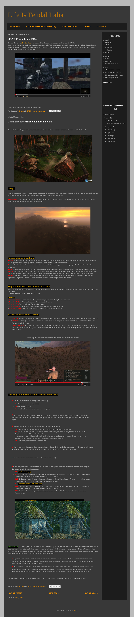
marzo (110, 136)
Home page (15, 26)
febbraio (111, 139)
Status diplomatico (111, 78)
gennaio (110, 142)
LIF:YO (87, 26)
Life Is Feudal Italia (35, 15)
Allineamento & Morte (112, 70)
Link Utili (101, 26)
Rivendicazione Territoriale (114, 75)
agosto (110, 127)
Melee (107, 59)
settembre (111, 120)
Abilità (107, 45)
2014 (108, 118)
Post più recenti (15, 593)
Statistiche (108, 42)
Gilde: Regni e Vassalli (113, 72)
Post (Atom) (19, 597)
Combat (110, 47)
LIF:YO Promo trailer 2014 (22, 39)
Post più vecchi (91, 593)
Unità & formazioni (111, 64)
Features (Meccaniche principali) (41, 26)
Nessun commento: (39, 111)
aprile (110, 133)
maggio (110, 130)
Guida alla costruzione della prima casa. (30, 121)
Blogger (75, 610)
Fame (107, 52)
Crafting (110, 50)
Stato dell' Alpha (69, 26)
